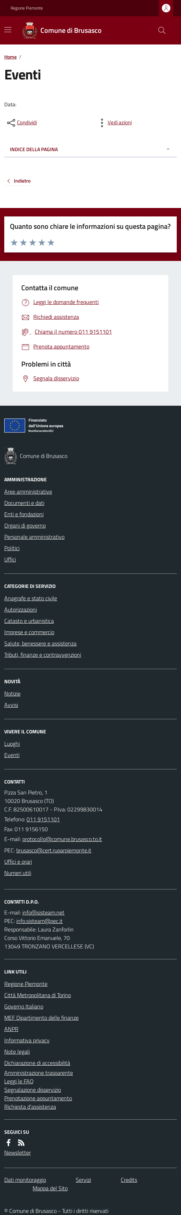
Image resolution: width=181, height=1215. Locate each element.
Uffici (10, 559)
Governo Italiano (23, 1006)
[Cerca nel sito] (159, 30)
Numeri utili (17, 873)
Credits (129, 1179)
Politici (11, 548)
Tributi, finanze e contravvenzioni (42, 654)
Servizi (83, 1179)
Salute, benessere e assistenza (40, 643)
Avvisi (11, 705)
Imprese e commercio (29, 632)
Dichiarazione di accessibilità (37, 1063)
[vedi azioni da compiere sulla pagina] (114, 123)
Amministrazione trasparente (38, 1072)
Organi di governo (25, 525)
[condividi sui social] (21, 123)
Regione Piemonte (27, 8)
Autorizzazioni (20, 609)
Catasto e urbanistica (29, 621)
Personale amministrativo (34, 536)
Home (10, 56)
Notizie (12, 693)
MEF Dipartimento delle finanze (41, 1017)
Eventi (11, 755)
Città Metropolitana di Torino (37, 995)
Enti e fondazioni (24, 514)
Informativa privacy (27, 1040)
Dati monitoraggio (25, 1179)
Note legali (17, 1051)
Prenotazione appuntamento (38, 1098)
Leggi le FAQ (19, 1081)
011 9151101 (43, 819)
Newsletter (17, 1152)
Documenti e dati (24, 503)
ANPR (11, 1029)
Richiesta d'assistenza (30, 1106)
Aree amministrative (28, 491)
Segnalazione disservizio (32, 1089)
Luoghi (12, 743)
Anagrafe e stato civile (30, 598)
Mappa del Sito (50, 1188)
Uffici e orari (18, 861)
